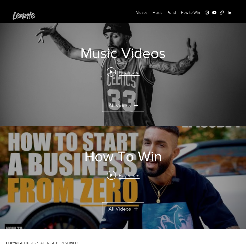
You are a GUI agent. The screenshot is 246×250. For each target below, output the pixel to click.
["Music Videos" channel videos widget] (123, 74)
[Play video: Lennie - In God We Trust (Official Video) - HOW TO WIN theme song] (123, 72)
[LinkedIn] (229, 12)
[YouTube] (214, 12)
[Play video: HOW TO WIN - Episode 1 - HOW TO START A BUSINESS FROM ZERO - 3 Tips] (123, 175)
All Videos (123, 106)
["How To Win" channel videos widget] (123, 177)
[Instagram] (206, 12)
